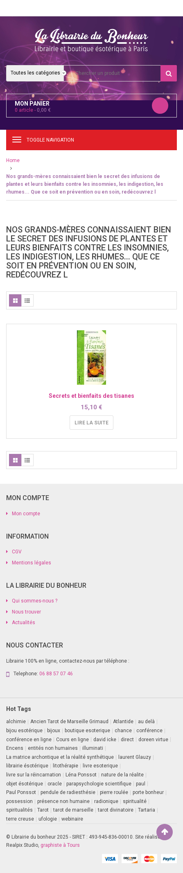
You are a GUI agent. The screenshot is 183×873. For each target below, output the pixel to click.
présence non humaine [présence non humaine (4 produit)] (63, 801)
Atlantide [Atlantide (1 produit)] (123, 721)
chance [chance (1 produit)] (123, 730)
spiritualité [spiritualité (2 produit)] (135, 801)
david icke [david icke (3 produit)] (104, 739)
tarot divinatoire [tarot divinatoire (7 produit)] (115, 810)
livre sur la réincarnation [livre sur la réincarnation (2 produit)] (33, 775)
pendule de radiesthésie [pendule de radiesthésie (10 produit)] (68, 792)
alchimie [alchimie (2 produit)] (16, 721)
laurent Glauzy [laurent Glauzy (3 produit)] (134, 757)
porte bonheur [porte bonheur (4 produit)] (148, 792)
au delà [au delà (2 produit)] (146, 721)
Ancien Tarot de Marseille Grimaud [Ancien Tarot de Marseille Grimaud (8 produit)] (69, 721)
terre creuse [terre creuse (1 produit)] (20, 819)
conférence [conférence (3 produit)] (149, 730)
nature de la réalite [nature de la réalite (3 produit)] (122, 775)
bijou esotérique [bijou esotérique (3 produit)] (24, 730)
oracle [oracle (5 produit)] (54, 784)
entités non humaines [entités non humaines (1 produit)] (53, 748)
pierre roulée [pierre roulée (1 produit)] (114, 792)
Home (13, 160)
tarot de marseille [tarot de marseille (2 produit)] (73, 810)
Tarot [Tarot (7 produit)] (43, 810)
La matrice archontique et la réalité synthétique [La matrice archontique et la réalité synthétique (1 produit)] (60, 757)
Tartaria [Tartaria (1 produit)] (146, 810)
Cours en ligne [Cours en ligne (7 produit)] (72, 739)
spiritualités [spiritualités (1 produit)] (19, 810)
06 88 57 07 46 (56, 674)
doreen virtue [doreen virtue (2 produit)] (153, 739)
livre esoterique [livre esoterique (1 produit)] (100, 766)
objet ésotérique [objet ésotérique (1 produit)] (24, 784)
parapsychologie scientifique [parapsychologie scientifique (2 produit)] (98, 784)
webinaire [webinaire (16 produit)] (72, 819)
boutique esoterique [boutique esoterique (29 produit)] (87, 730)
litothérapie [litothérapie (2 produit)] (65, 766)
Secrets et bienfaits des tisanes (91, 396)
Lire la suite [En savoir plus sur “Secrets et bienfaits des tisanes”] (91, 423)
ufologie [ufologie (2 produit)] (47, 819)
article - (33, 110)
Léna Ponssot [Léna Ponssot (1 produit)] (81, 775)
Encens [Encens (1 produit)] (14, 748)
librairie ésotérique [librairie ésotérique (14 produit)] (27, 766)
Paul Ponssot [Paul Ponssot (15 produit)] (21, 792)
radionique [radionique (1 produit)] (106, 801)
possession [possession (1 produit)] (19, 801)
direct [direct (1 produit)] (127, 739)
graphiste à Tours (60, 845)
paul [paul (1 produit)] (140, 784)
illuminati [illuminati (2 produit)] (92, 748)
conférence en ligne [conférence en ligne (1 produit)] (29, 739)
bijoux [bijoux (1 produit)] (53, 730)
